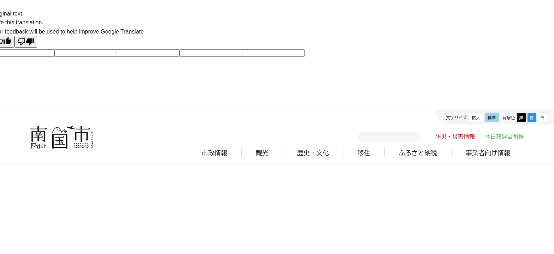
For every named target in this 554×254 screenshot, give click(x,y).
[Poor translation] (25, 42)
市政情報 (214, 153)
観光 (262, 153)
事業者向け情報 (488, 153)
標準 (492, 117)
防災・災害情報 (455, 136)
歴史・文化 (313, 153)
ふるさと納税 (418, 153)
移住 (364, 153)
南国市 (61, 137)
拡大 (476, 117)
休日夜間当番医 (504, 136)
